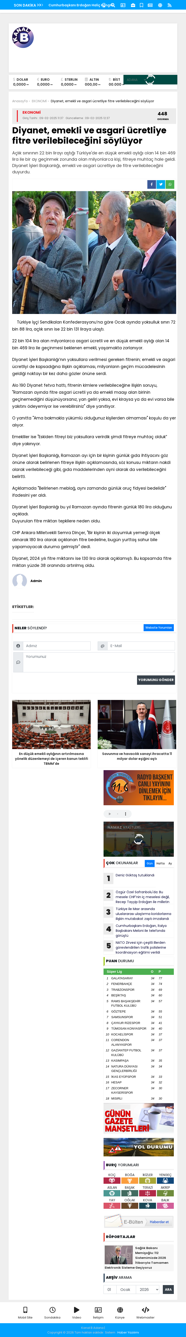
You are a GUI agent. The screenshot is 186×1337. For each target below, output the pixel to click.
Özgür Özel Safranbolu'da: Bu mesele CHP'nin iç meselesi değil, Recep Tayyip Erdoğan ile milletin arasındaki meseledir (137, 897)
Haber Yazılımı (128, 1332)
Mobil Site (25, 1313)
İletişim (98, 1313)
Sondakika (52, 1313)
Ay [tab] (170, 863)
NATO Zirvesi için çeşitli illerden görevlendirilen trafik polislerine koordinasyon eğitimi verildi (135, 947)
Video (76, 1313)
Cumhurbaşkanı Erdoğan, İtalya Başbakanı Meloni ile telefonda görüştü (135, 930)
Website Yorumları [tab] (158, 628)
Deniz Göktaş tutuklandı (129, 878)
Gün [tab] (150, 863)
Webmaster (145, 1313)
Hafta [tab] (160, 863)
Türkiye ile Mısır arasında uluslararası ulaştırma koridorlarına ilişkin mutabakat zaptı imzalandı (137, 914)
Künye (120, 1313)
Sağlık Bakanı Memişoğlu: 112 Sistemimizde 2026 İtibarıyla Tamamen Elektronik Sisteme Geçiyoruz (136, 1258)
